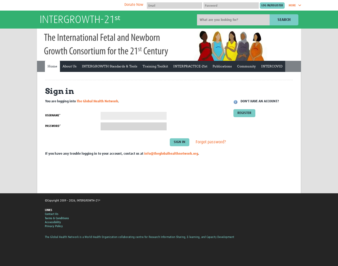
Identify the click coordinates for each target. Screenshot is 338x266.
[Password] (231, 5)
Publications (222, 66)
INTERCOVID (272, 66)
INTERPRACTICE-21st (190, 66)
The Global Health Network (79, 5)
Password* (53, 126)
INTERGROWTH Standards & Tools (109, 66)
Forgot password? (211, 142)
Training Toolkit (155, 66)
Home (52, 66)
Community (246, 66)
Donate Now (133, 5)
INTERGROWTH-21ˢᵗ (80, 20)
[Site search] (234, 19)
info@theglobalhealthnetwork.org (171, 153)
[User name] (174, 5)
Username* (52, 115)
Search (284, 20)
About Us (70, 66)
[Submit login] (272, 5)
